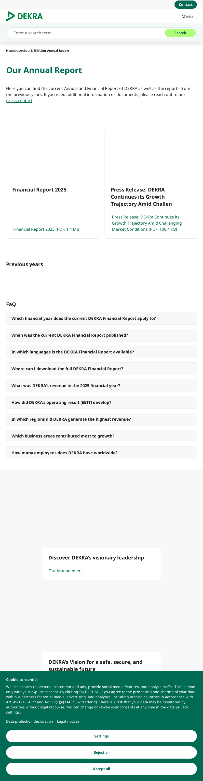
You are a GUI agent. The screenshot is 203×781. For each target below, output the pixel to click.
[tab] (14, 291)
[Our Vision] (150, 581)
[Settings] (101, 740)
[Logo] (26, 16)
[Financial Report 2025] (52, 183)
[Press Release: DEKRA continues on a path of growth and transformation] (101, 326)
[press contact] (19, 101)
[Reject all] (101, 756)
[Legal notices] (68, 725)
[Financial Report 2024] (101, 311)
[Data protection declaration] (29, 725)
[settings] (13, 716)
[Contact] (185, 5)
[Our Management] (53, 581)
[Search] (180, 33)
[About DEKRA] (31, 50)
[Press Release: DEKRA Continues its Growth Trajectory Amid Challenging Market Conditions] (151, 183)
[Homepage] (14, 50)
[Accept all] (101, 772)
